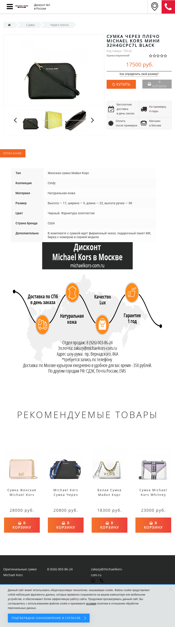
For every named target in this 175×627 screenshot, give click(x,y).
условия (91, 603)
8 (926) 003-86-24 (60, 569)
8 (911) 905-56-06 (168, 7)
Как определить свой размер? (139, 74)
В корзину (157, 84)
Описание (12, 153)
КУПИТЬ (123, 84)
